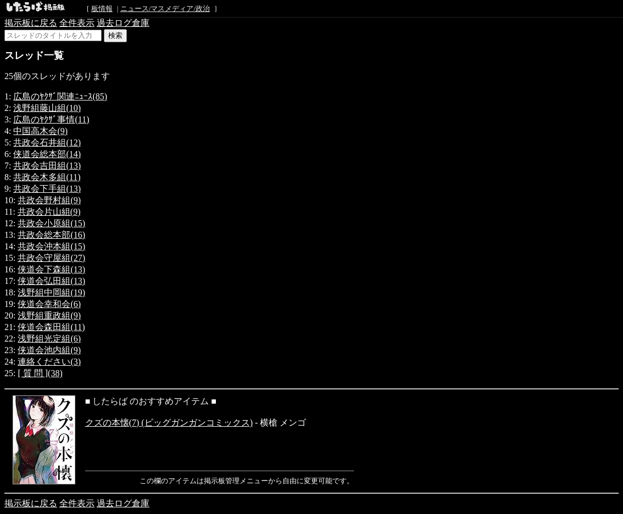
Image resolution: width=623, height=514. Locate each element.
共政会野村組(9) (49, 200)
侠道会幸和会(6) (49, 304)
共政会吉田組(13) (47, 165)
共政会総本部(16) (51, 234)
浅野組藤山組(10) (47, 108)
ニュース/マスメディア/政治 (165, 8)
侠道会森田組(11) (51, 327)
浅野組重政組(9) (49, 315)
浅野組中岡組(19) (51, 292)
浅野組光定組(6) (49, 338)
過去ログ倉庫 (123, 22)
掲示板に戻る (30, 22)
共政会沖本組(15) (51, 246)
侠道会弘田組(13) (51, 281)
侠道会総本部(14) (47, 154)
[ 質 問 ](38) (40, 373)
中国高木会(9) (40, 131)
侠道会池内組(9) (49, 350)
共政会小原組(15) (51, 223)
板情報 (102, 8)
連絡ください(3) (49, 361)
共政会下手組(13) (47, 188)
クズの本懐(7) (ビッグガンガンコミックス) (169, 422)
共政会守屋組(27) (51, 257)
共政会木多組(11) (46, 177)
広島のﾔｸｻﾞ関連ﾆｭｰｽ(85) (60, 96)
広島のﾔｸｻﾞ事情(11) (51, 119)
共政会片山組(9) (49, 211)
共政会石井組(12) (47, 142)
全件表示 (76, 22)
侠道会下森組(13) (51, 269)
